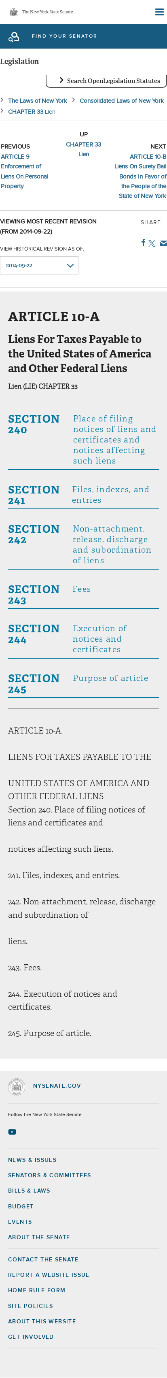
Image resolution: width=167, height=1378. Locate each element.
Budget (21, 1207)
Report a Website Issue (49, 1275)
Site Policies (30, 1306)
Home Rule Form (37, 1290)
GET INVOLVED (31, 1337)
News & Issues (32, 1160)
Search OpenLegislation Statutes (113, 81)
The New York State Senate (47, 12)
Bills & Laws (29, 1191)
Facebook (142, 242)
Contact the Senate (43, 1260)
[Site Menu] (159, 12)
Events (20, 1222)
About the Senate (39, 1237)
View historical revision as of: (42, 249)
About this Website (42, 1322)
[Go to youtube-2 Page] (13, 1132)
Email (162, 243)
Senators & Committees (49, 1175)
